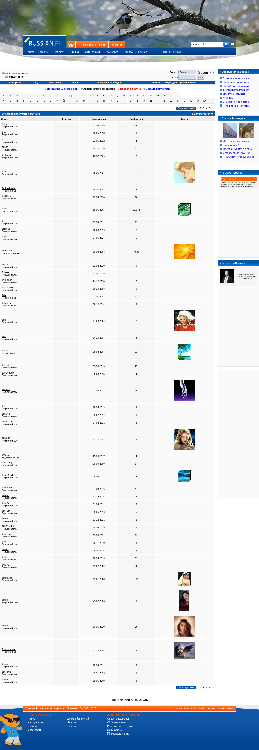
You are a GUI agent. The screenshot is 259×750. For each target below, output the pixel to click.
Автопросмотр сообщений (98, 88)
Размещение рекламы (120, 726)
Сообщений (136, 119)
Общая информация (119, 718)
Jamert (5, 365)
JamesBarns (8, 372)
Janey (5, 518)
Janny (5, 664)
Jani (4, 541)
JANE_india (8, 526)
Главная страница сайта (44, 41)
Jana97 (5, 455)
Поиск (75, 82)
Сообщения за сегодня (109, 82)
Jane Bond (7, 475)
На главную (71, 44)
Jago (4, 236)
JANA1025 (7, 421)
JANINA (6, 565)
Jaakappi (6, 155)
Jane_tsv (6, 534)
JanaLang (7, 462)
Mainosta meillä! (118, 733)
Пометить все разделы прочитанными (174, 82)
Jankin (5, 600)
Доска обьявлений (78, 718)
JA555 (5, 147)
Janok (5, 679)
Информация (35, 722)
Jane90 (5, 495)
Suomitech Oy (75, 708)
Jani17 (5, 549)
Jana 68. (6, 414)
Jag (3, 221)
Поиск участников (200, 114)
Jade (4, 208)
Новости (32, 726)
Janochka (6, 672)
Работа (71, 726)
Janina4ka (7, 577)
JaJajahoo (7, 280)
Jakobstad (7, 303)
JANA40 (6, 438)
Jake (4, 295)
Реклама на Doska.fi (233, 172)
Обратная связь (116, 722)
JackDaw (6, 196)
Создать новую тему (156, 88)
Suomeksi (114, 730)
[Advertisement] (238, 433)
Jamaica (6, 350)
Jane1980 (7, 487)
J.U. (4, 139)
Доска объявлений (92, 44)
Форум (31, 718)
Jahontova (7, 250)
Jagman (6, 229)
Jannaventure (9, 649)
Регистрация (175, 52)
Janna (5, 625)
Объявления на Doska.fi (235, 71)
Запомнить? (206, 73)
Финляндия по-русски (16, 73)
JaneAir (5, 503)
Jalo (4, 319)
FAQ (36, 82)
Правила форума (129, 88)
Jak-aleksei (7, 287)
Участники (55, 82)
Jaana (5, 171)
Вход (164, 52)
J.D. (4, 132)
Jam (4, 336)
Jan (3, 406)
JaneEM (6, 511)
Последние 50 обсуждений (62, 88)
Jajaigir (5, 272)
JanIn (4, 557)
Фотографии (35, 730)
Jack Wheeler (9, 188)
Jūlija (4, 124)
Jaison (5, 264)
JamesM (6, 389)
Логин (4, 119)
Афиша (117, 44)
